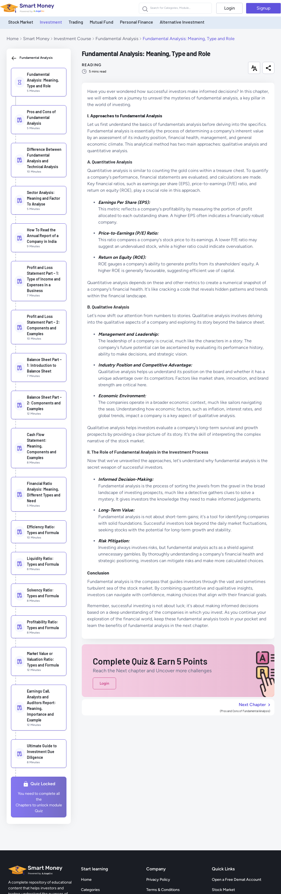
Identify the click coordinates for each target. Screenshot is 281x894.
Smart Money (36, 38)
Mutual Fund (101, 21)
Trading (76, 21)
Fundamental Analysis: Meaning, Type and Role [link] (189, 38)
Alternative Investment (182, 21)
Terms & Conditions (163, 889)
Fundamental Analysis (116, 38)
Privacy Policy (158, 879)
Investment (51, 21)
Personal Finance (136, 21)
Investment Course (72, 38)
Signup (263, 8)
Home (13, 38)
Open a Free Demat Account (236, 879)
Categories (90, 889)
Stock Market (20, 21)
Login (229, 8)
